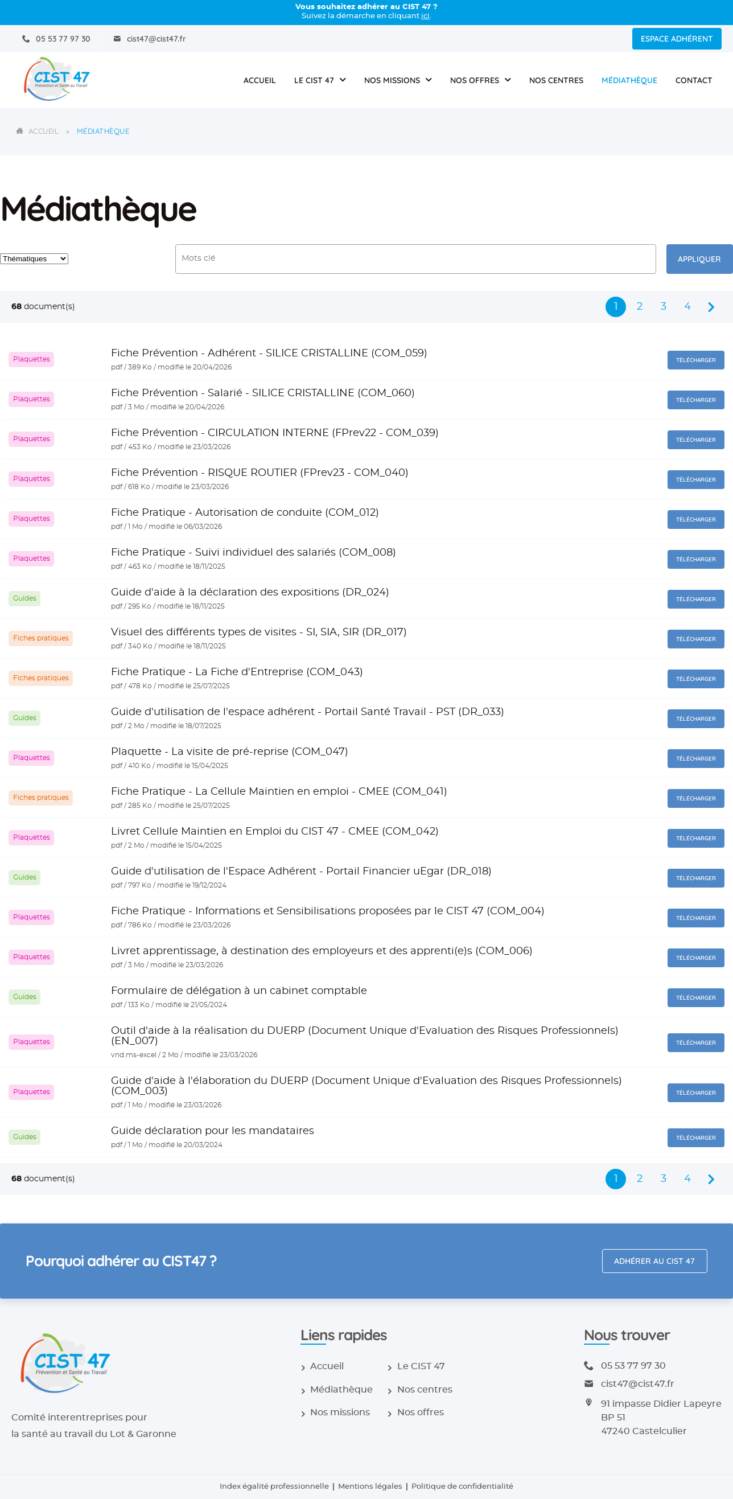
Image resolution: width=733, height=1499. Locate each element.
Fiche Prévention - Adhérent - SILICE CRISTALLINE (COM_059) (269, 353)
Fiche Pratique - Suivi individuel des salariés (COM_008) (253, 553)
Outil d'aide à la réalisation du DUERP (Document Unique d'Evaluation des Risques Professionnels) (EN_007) (365, 1036)
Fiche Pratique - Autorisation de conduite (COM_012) (245, 513)
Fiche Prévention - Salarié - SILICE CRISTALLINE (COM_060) (263, 393)
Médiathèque (629, 80)
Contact (694, 80)
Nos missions (392, 80)
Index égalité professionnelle (274, 1486)
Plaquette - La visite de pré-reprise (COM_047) (229, 752)
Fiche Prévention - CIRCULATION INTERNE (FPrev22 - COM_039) (275, 433)
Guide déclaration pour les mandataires (212, 1131)
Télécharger (696, 360)
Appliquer (699, 259)
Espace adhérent (677, 39)
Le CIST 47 (314, 80)
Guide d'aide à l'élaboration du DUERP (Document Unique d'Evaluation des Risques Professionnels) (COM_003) (366, 1086)
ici (425, 16)
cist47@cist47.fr (156, 39)
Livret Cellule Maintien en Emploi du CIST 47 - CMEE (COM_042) (275, 832)
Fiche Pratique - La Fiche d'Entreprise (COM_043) (237, 672)
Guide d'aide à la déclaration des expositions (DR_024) (250, 593)
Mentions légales (370, 1486)
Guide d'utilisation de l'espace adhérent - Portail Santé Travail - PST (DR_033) (307, 712)
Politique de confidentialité (462, 1486)
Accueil (260, 80)
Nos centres (556, 80)
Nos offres (474, 80)
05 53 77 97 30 (63, 39)
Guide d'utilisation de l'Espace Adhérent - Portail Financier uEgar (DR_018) (301, 871)
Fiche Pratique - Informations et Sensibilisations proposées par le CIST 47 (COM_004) (328, 911)
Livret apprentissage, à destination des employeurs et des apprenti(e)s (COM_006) (322, 951)
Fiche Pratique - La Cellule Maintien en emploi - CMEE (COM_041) (279, 792)
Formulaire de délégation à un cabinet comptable (239, 991)
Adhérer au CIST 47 (654, 1261)
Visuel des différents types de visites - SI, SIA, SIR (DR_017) (259, 632)
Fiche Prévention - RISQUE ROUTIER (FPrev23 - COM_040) (260, 473)
